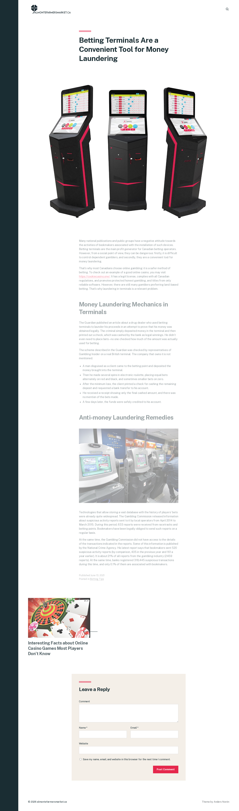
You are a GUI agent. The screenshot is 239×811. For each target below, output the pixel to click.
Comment (84, 701)
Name (83, 727)
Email (134, 727)
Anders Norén (221, 801)
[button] (9, 405)
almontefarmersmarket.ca (52, 801)
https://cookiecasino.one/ (94, 279)
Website (83, 743)
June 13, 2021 (98, 578)
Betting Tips (97, 581)
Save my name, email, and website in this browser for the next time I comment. (126, 759)
